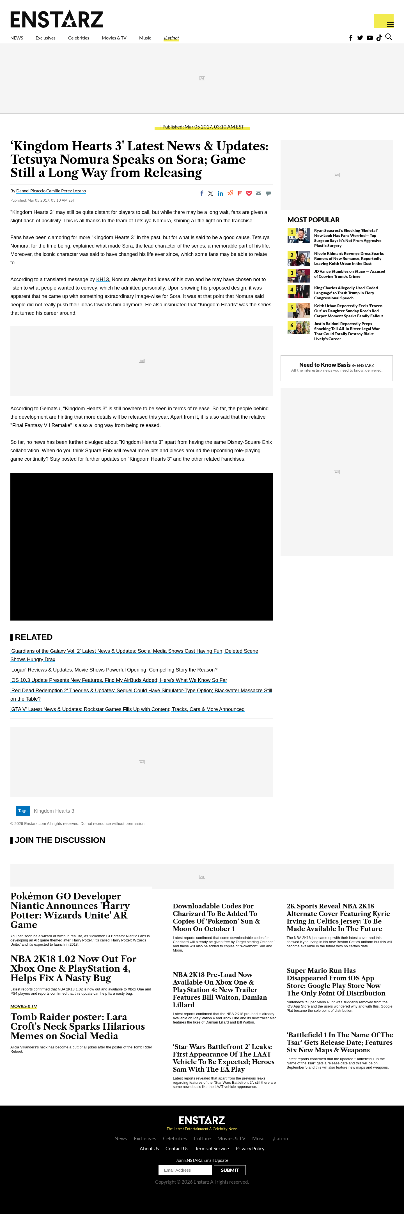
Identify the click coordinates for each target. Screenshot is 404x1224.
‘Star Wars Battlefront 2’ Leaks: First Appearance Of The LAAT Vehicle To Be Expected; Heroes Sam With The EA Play (223, 1068)
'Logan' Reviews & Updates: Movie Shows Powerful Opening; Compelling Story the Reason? (113, 679)
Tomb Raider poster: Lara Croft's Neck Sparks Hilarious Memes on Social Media (77, 1036)
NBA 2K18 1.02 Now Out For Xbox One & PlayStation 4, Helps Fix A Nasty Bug (73, 978)
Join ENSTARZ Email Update (202, 1169)
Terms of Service (212, 1158)
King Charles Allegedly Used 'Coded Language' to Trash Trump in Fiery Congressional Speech (346, 302)
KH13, (103, 289)
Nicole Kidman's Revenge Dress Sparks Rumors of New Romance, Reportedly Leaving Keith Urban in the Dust (349, 268)
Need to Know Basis (325, 374)
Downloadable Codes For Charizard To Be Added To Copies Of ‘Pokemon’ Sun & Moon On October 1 (216, 927)
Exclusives (59, 41)
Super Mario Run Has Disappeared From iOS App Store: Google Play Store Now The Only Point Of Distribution (336, 992)
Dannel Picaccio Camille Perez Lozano (51, 200)
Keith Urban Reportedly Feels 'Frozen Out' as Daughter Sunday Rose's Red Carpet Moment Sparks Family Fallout (349, 320)
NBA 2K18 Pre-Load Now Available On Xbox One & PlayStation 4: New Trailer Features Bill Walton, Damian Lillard (220, 1000)
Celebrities (105, 41)
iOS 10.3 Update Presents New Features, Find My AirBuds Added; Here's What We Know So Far (118, 690)
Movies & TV (154, 41)
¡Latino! (230, 41)
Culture (202, 1148)
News (120, 1148)
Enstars (56, 18)
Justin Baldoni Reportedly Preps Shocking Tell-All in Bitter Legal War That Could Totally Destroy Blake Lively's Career (347, 341)
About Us (149, 1158)
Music (195, 41)
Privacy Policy (250, 1158)
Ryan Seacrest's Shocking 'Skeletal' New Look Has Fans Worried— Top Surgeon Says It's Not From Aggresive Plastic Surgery (348, 248)
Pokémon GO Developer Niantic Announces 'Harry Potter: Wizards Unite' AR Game (70, 920)
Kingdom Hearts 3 (54, 821)
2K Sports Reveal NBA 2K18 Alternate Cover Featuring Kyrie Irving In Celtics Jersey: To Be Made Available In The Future (338, 927)
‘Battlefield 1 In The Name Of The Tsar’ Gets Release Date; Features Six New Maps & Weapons (340, 1052)
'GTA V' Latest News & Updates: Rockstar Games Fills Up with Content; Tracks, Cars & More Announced (127, 719)
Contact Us (177, 1158)
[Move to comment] (268, 203)
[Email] (258, 203)
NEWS (20, 41)
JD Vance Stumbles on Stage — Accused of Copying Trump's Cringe (349, 283)
